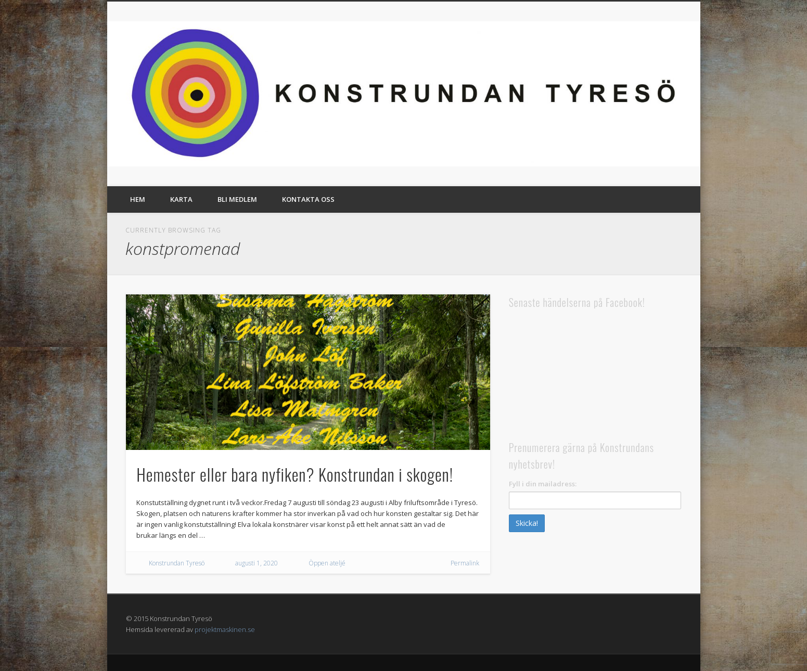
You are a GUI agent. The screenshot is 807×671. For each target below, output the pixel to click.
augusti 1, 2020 (256, 563)
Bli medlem (237, 199)
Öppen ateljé (327, 563)
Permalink (465, 563)
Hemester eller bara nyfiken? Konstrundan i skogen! (294, 474)
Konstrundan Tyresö (176, 563)
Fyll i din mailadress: (543, 483)
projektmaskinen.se (225, 629)
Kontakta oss (308, 199)
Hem (137, 199)
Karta (181, 199)
